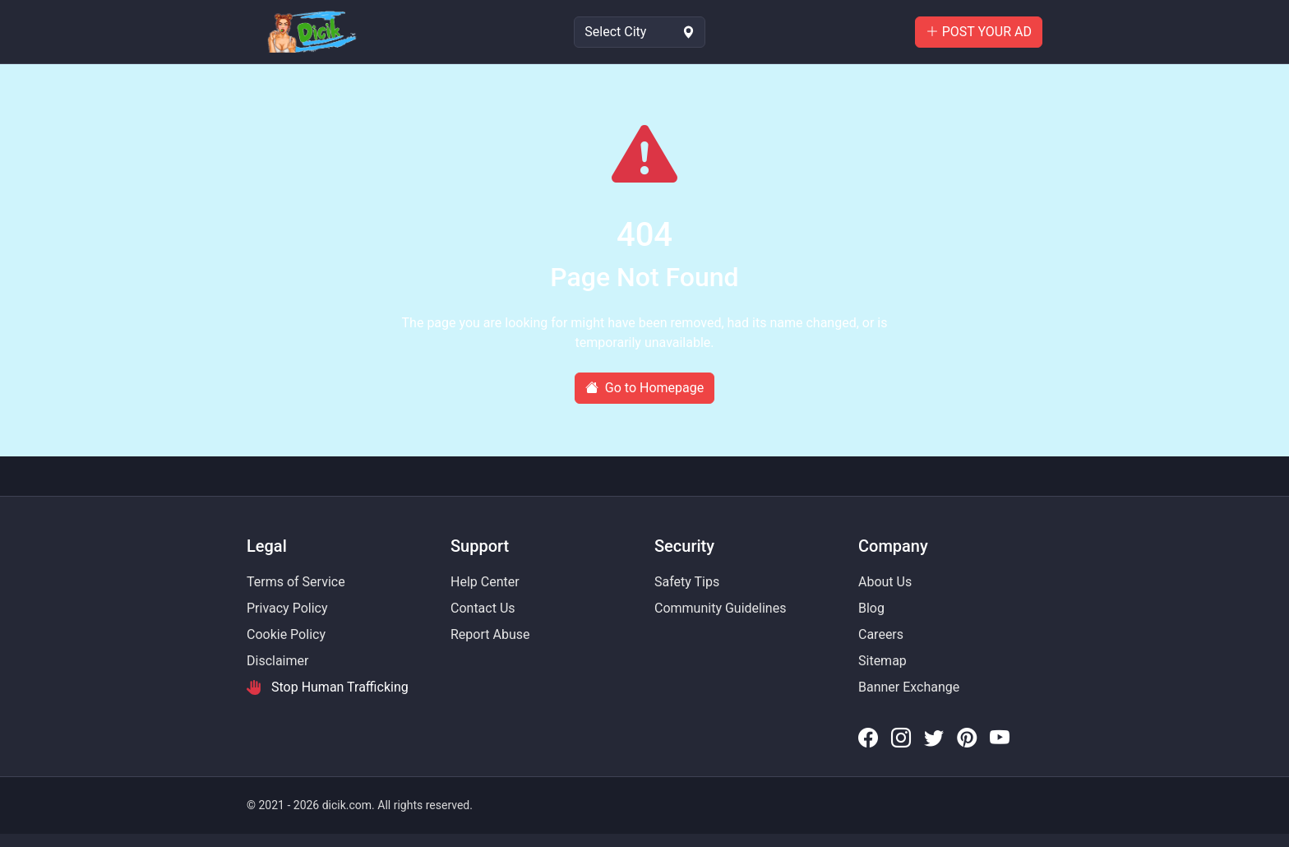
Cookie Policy (286, 634)
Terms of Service (296, 582)
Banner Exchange (908, 687)
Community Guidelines (720, 608)
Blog (871, 608)
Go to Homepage (644, 388)
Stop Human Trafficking (328, 687)
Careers (880, 634)
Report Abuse (489, 634)
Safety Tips (686, 582)
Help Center (485, 582)
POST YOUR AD (979, 31)
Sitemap (882, 661)
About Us (885, 582)
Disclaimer (277, 661)
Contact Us (482, 608)
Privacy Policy (287, 608)
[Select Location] (639, 32)
